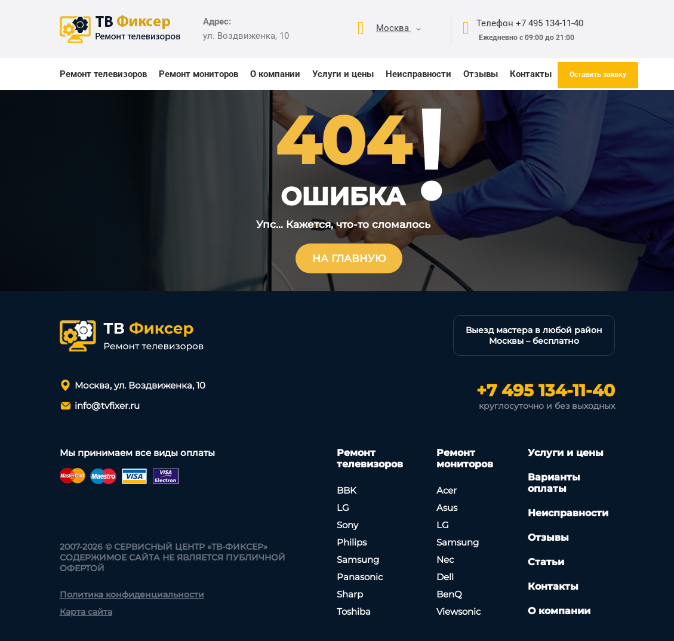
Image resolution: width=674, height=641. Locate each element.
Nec (445, 559)
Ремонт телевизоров (103, 74)
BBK (346, 490)
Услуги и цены (343, 74)
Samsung (358, 559)
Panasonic (360, 577)
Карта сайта (86, 611)
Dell (445, 577)
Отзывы (480, 74)
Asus (446, 507)
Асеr (446, 490)
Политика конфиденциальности (132, 594)
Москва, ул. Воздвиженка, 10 (140, 385)
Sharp (350, 594)
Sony (347, 525)
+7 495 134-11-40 (545, 390)
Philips (352, 542)
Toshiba (354, 611)
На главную (349, 258)
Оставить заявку (598, 74)
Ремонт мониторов (198, 74)
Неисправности (418, 74)
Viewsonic (458, 611)
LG (343, 507)
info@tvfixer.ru (107, 405)
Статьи (546, 562)
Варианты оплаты (554, 482)
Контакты (531, 74)
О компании (275, 74)
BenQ (449, 594)
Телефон (529, 23)
